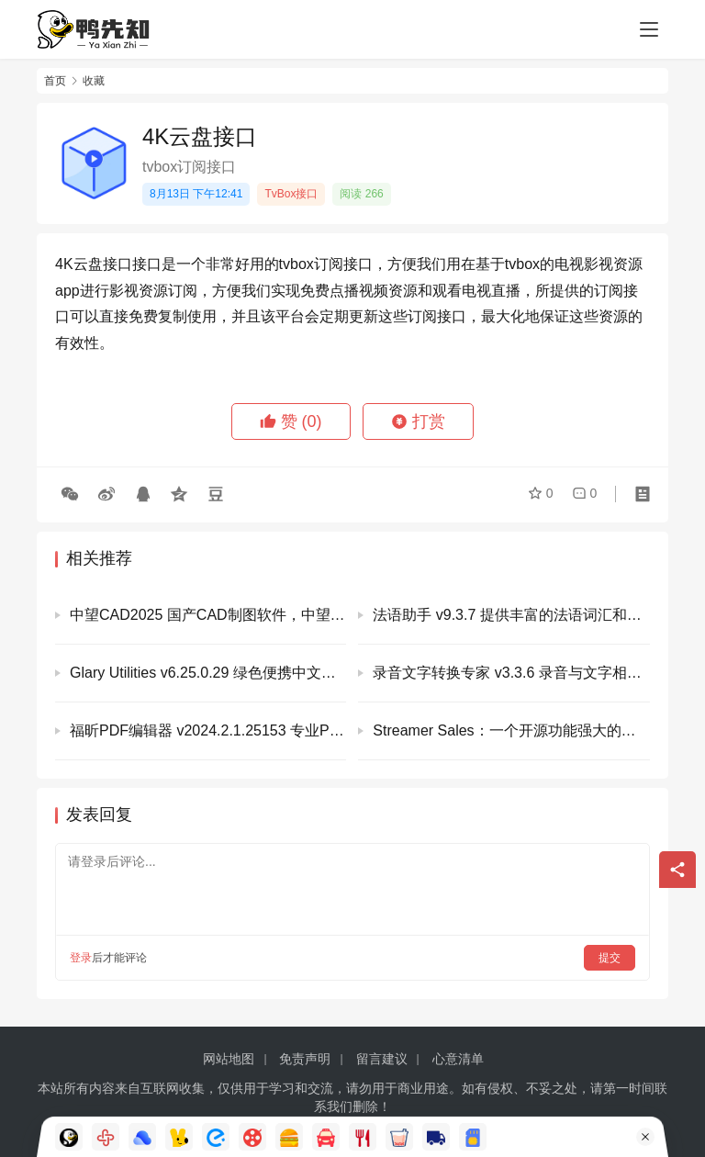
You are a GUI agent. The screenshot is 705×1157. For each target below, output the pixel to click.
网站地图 (228, 1058)
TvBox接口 (291, 193)
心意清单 (458, 1058)
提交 (610, 957)
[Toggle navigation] (649, 29)
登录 (81, 957)
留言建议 (382, 1058)
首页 (55, 80)
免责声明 (304, 1058)
